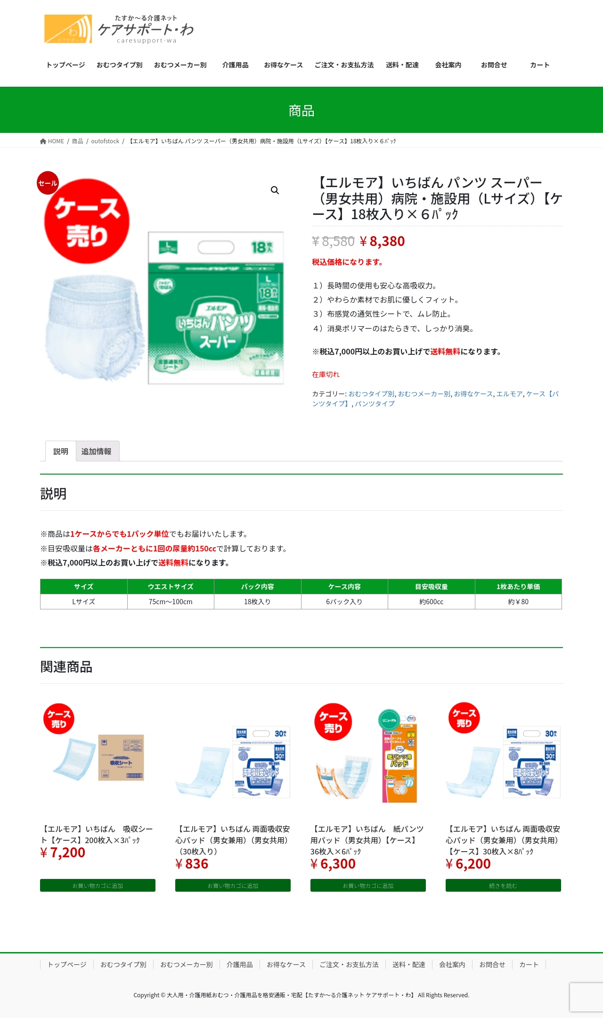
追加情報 (96, 451)
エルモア (510, 393)
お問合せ (492, 964)
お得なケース (473, 393)
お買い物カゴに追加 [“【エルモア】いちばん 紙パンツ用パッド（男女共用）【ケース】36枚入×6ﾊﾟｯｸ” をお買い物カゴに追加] (367, 885)
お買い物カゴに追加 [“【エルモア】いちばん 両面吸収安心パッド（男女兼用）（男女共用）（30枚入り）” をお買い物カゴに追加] (232, 885)
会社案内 (452, 964)
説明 (60, 451)
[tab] (60, 451)
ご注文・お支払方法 (349, 964)
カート (529, 964)
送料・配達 (408, 964)
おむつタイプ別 (371, 393)
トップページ (67, 964)
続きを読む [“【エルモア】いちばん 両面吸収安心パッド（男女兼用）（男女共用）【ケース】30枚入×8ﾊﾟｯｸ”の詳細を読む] (503, 885)
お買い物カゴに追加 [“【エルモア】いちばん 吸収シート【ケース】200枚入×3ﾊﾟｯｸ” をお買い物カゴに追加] (97, 885)
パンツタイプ (375, 403)
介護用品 (240, 964)
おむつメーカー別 (424, 393)
